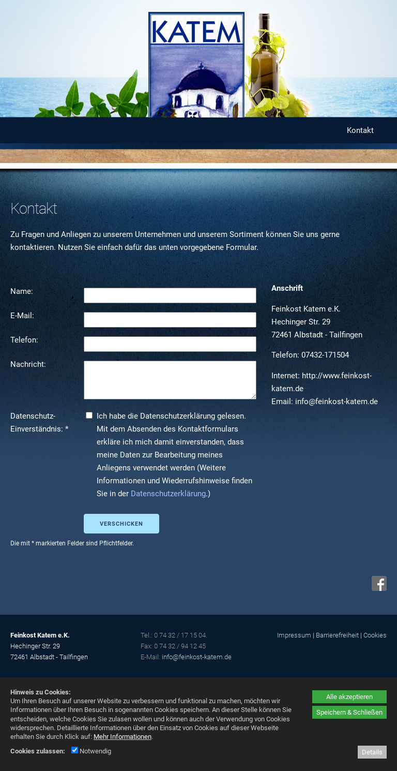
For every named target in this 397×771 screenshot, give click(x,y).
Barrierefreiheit (337, 635)
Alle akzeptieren (349, 697)
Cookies (375, 635)
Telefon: (25, 340)
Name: (22, 291)
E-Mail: (23, 315)
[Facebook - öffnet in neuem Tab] (378, 588)
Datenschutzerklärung (168, 493)
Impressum (294, 635)
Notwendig (91, 751)
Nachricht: (29, 364)
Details (372, 752)
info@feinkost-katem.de (197, 657)
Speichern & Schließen (349, 712)
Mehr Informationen (122, 736)
